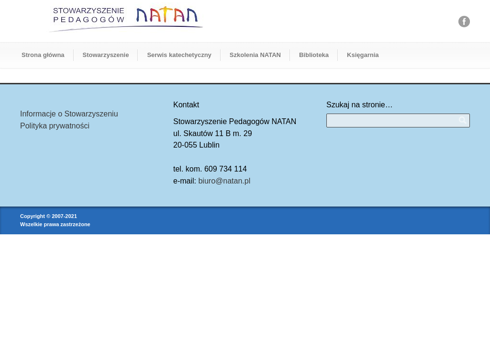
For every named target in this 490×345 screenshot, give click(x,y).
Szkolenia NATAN (255, 54)
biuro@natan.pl (224, 181)
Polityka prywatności (54, 126)
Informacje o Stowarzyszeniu (69, 114)
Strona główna (43, 54)
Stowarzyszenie (106, 54)
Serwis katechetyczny (179, 54)
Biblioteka (314, 54)
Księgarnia (363, 54)
